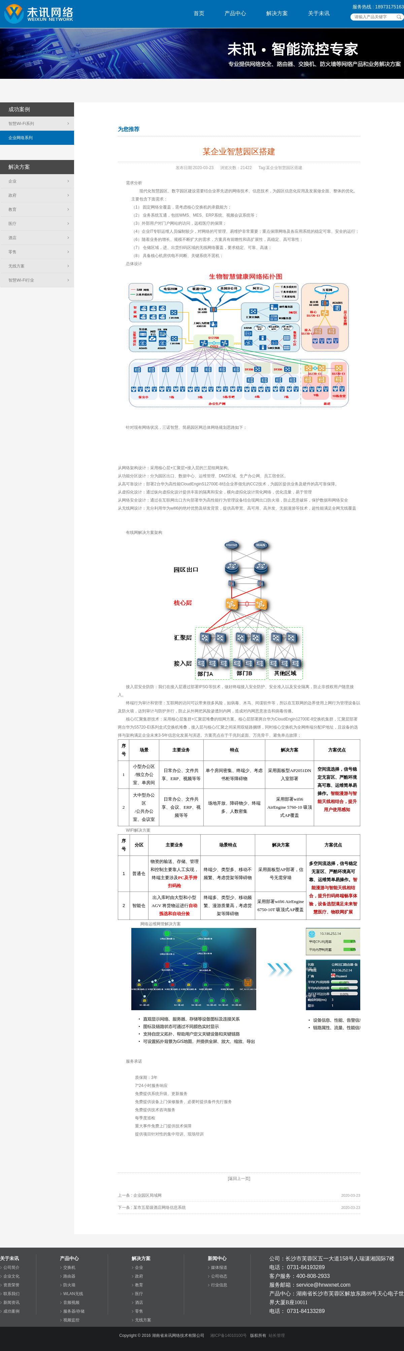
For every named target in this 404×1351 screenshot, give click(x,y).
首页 (199, 13)
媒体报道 (219, 1267)
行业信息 (219, 1285)
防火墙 (69, 1285)
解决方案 (277, 13)
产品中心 (235, 13)
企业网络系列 (20, 137)
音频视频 (71, 1302)
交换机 (69, 1267)
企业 (12, 181)
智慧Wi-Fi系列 (21, 123)
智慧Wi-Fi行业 (21, 280)
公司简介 (11, 1267)
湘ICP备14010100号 (228, 1335)
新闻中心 (217, 1258)
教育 (12, 209)
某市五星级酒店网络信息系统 (159, 1207)
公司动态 (219, 1276)
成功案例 (11, 1311)
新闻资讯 (11, 1302)
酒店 (12, 237)
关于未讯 (319, 13)
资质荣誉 (11, 1285)
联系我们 (11, 1293)
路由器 (69, 1276)
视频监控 (71, 1320)
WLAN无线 (73, 1293)
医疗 (12, 223)
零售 (12, 252)
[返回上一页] (239, 1178)
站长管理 (277, 1335)
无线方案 (16, 266)
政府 (12, 195)
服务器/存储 (74, 1311)
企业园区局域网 (147, 1195)
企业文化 (11, 1276)
